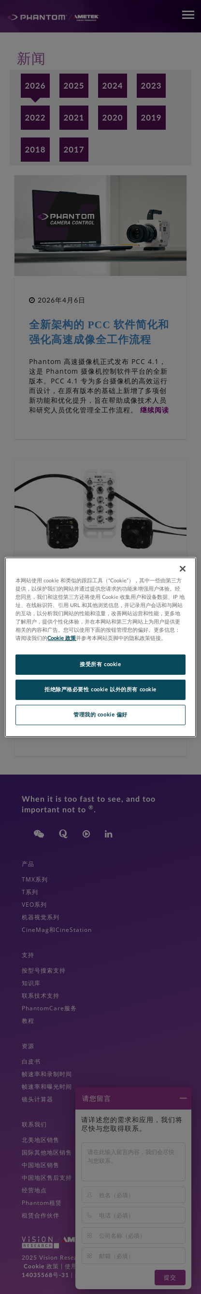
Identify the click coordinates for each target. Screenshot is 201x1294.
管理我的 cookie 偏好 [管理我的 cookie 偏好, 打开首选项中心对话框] (100, 714)
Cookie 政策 (61, 638)
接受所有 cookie (100, 664)
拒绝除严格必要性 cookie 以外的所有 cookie (100, 689)
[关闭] (182, 568)
